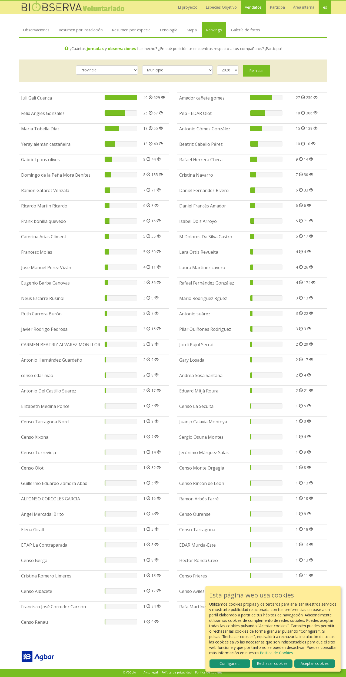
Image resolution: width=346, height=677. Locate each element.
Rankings (214, 29)
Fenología (168, 29)
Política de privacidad (176, 672)
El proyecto (188, 7)
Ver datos (253, 7)
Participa (277, 7)
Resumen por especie (131, 29)
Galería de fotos (245, 29)
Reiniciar (256, 70)
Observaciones (36, 29)
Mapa (192, 29)
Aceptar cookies (315, 663)
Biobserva (73, 7)
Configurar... (229, 663)
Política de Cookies (208, 672)
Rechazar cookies (272, 663)
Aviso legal (151, 672)
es (325, 7)
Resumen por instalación (81, 29)
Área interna (303, 7)
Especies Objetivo (221, 7)
